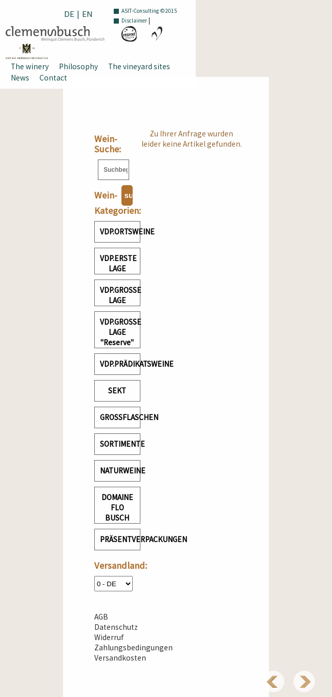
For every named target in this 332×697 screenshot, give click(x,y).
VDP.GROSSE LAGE (120, 295)
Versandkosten (120, 658)
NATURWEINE (120, 470)
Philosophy (78, 66)
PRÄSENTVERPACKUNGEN (120, 539)
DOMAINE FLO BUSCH (117, 507)
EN (87, 13)
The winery (30, 66)
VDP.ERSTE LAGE (118, 263)
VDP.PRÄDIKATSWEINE (120, 364)
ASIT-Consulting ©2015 (149, 10)
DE (69, 13)
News (20, 78)
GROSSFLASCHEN (120, 417)
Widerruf (109, 637)
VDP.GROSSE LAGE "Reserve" (120, 332)
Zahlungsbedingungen (133, 647)
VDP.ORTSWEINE (120, 231)
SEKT (117, 390)
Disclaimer (134, 20)
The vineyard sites (139, 66)
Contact (53, 78)
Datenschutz (116, 627)
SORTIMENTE (120, 444)
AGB (101, 617)
